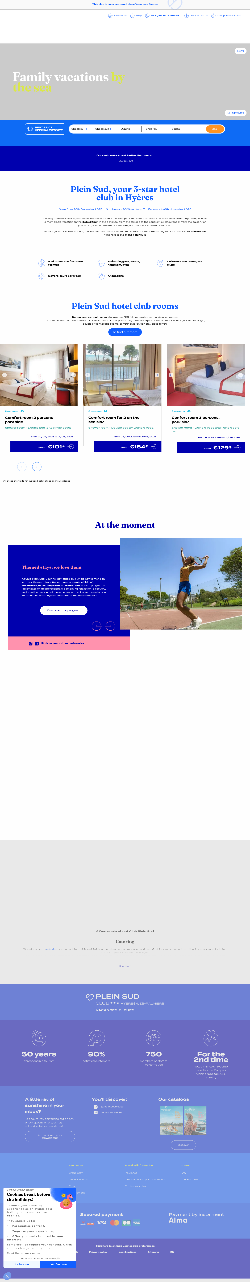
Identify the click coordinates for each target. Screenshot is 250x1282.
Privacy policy (98, 1252)
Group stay (76, 1173)
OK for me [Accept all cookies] (58, 1264)
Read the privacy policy (24, 1253)
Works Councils (78, 1179)
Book (215, 129)
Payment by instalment (196, 1214)
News (240, 51)
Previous (4, 375)
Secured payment (101, 1214)
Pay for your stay (135, 1186)
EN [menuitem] (174, 1252)
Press (72, 1186)
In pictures (237, 113)
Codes (176, 129)
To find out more (125, 331)
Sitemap (153, 1252)
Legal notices (127, 1252)
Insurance (131, 1173)
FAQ (183, 1173)
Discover (183, 1145)
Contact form (189, 1179)
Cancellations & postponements (145, 1179)
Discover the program (63, 610)
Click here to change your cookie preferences (125, 1246)
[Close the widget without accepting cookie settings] (20, 1190)
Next (73, 375)
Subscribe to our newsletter (50, 1136)
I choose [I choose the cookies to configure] (21, 1264)
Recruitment (77, 1192)
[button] (7, 1276)
